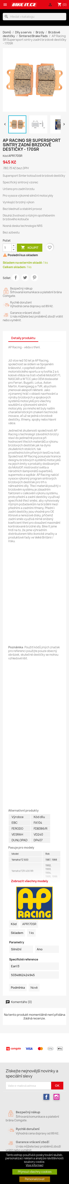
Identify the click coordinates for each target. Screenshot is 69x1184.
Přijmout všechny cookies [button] (35, 1172)
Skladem (17, 933)
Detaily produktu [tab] (23, 338)
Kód (5, 156)
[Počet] (7, 248)
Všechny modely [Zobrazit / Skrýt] (34, 872)
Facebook (46, 1097)
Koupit (29, 247)
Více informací (34, 1165)
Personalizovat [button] (35, 1179)
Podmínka (18, 988)
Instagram (56, 1097)
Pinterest (34, 277)
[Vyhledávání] (34, 16)
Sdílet (15, 277)
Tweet (25, 277)
